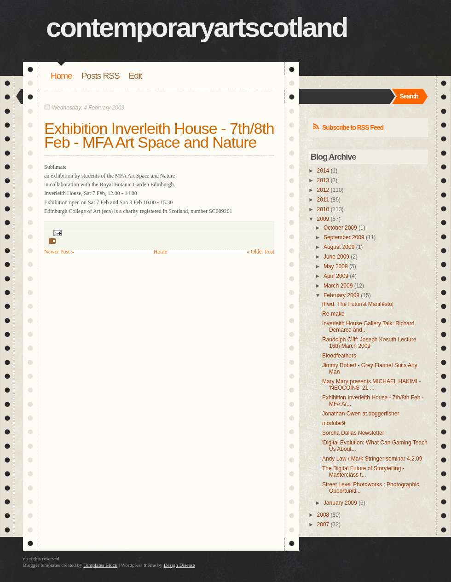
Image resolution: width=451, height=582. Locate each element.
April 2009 (336, 276)
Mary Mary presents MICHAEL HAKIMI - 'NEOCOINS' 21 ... (371, 384)
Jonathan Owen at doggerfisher (360, 413)
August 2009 (339, 247)
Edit (135, 76)
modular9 (333, 423)
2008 (323, 515)
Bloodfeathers (339, 355)
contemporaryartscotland (196, 27)
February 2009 (341, 295)
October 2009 (340, 228)
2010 (323, 209)
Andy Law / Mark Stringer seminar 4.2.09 (372, 458)
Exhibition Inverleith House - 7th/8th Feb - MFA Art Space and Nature (159, 135)
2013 (323, 180)
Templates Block (100, 565)
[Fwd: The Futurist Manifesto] (357, 304)
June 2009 (336, 257)
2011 (323, 199)
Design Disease (179, 565)
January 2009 (340, 503)
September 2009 (344, 237)
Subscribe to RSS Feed (352, 127)
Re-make (333, 314)
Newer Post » (59, 251)
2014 (323, 170)
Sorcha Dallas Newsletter (353, 433)
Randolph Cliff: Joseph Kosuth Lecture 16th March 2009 (369, 342)
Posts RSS (100, 76)
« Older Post (260, 251)
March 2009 (338, 285)
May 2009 (336, 266)
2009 (323, 219)
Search (408, 96)
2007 (323, 524)
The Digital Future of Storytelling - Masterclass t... (363, 471)
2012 (323, 190)
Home (61, 76)
